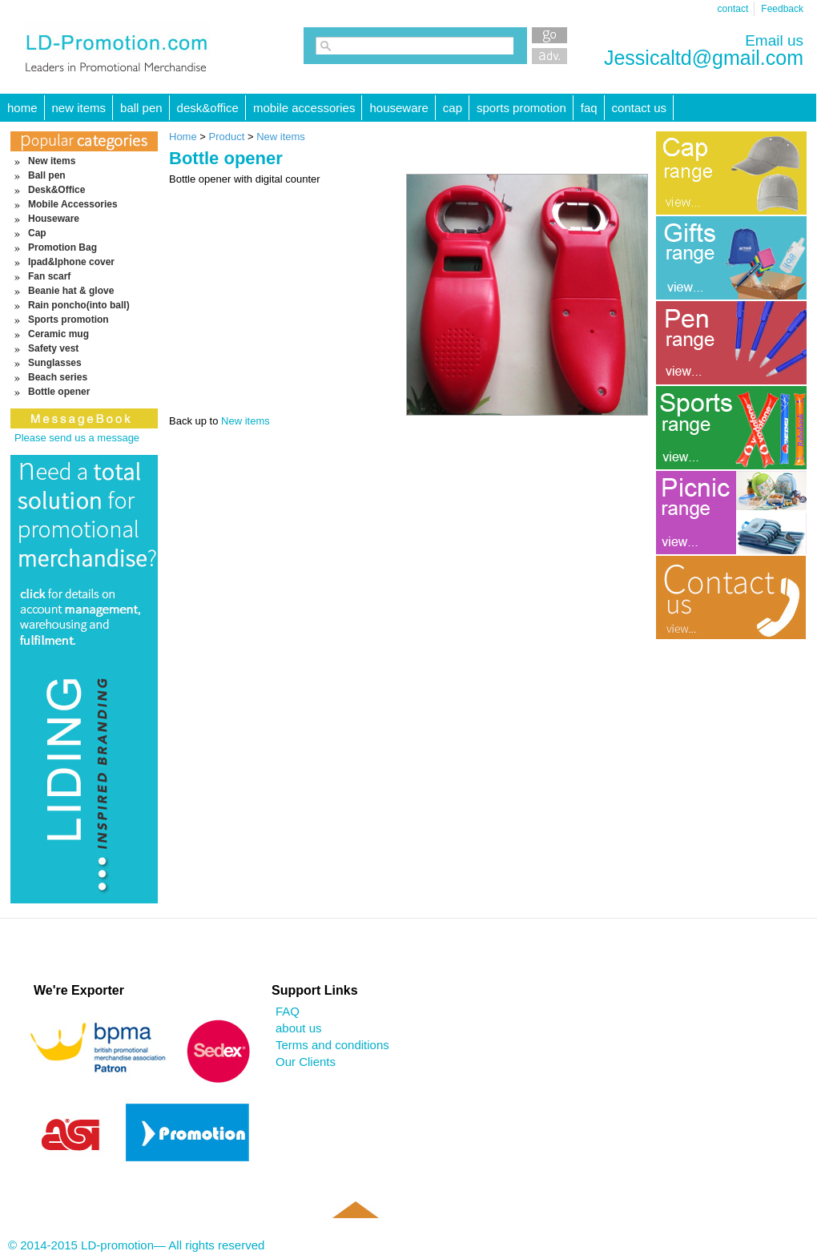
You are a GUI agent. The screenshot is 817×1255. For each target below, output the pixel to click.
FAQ (589, 108)
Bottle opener (59, 391)
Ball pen (141, 108)
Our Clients (306, 1061)
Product (228, 137)
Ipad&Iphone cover (71, 261)
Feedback (782, 8)
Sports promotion (521, 108)
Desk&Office (208, 108)
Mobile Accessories (304, 108)
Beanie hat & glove (71, 290)
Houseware (398, 108)
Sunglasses (55, 362)
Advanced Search (549, 56)
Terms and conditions (332, 1045)
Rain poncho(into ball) (79, 305)
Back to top (355, 1233)
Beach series (57, 377)
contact (733, 8)
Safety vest (53, 348)
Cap (452, 108)
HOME (22, 108)
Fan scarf (49, 276)
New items (79, 108)
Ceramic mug (58, 334)
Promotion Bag (62, 247)
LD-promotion (117, 47)
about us (299, 1028)
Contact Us (639, 108)
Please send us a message (76, 438)
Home (183, 137)
